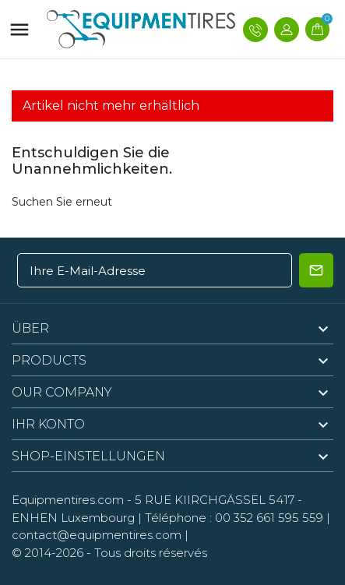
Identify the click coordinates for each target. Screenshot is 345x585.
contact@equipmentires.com (96, 534)
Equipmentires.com (68, 499)
